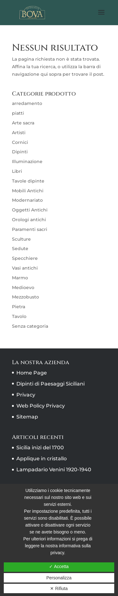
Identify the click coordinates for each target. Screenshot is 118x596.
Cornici (20, 142)
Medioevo (23, 287)
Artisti (18, 132)
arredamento (27, 103)
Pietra (18, 306)
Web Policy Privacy (40, 406)
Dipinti (20, 152)
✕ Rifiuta (59, 588)
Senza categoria (30, 326)
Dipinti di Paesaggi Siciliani (50, 384)
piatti (18, 113)
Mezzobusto (25, 297)
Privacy (25, 395)
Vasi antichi (25, 268)
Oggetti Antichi (30, 210)
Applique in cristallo (41, 459)
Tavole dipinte (28, 181)
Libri (17, 171)
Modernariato (27, 200)
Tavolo (19, 316)
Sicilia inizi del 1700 (40, 448)
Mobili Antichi (27, 191)
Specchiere (25, 258)
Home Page (31, 373)
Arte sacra (23, 123)
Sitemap (27, 417)
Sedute (20, 248)
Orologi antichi (29, 219)
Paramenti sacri (29, 229)
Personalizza (58, 577)
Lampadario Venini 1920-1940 (53, 470)
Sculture (21, 239)
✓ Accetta (59, 566)
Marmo (20, 278)
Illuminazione (27, 161)
